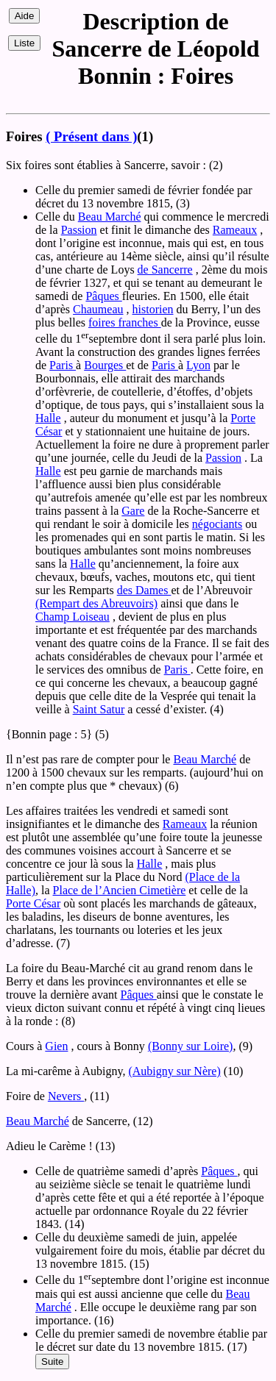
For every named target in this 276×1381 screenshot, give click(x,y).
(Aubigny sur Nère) (174, 1071)
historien (153, 309)
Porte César (33, 903)
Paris (62, 365)
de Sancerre (165, 269)
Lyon (198, 365)
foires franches (124, 322)
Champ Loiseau (72, 616)
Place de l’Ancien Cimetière (119, 890)
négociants (217, 524)
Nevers (66, 1096)
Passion (79, 230)
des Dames (144, 590)
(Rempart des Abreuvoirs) (96, 603)
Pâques (103, 296)
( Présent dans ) (91, 136)
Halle (48, 418)
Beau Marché (109, 216)
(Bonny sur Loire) (190, 1046)
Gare (132, 510)
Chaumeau (98, 309)
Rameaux (235, 230)
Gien (56, 1046)
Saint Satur (99, 709)
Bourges (105, 365)
